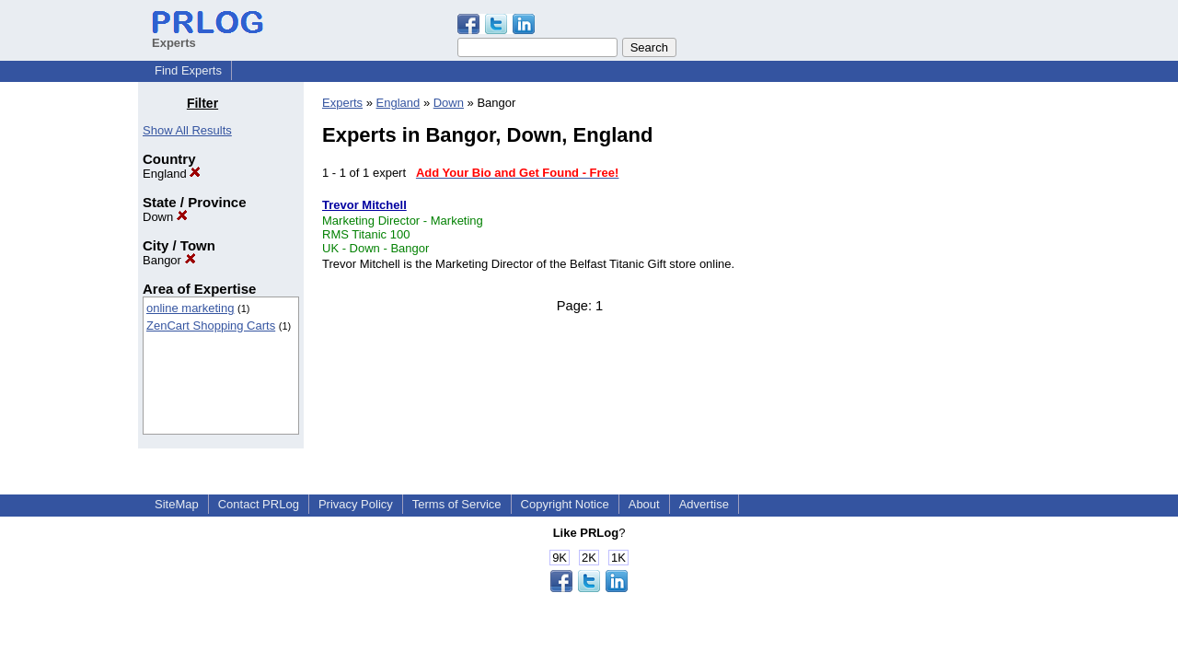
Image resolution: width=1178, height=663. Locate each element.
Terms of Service (457, 504)
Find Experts (188, 70)
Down (165, 217)
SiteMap (177, 504)
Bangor (169, 260)
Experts (342, 103)
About (644, 504)
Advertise (704, 504)
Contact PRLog (258, 504)
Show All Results (187, 130)
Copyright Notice (565, 504)
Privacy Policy (355, 504)
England (172, 173)
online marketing (190, 308)
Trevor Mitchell (364, 205)
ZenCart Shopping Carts (210, 325)
